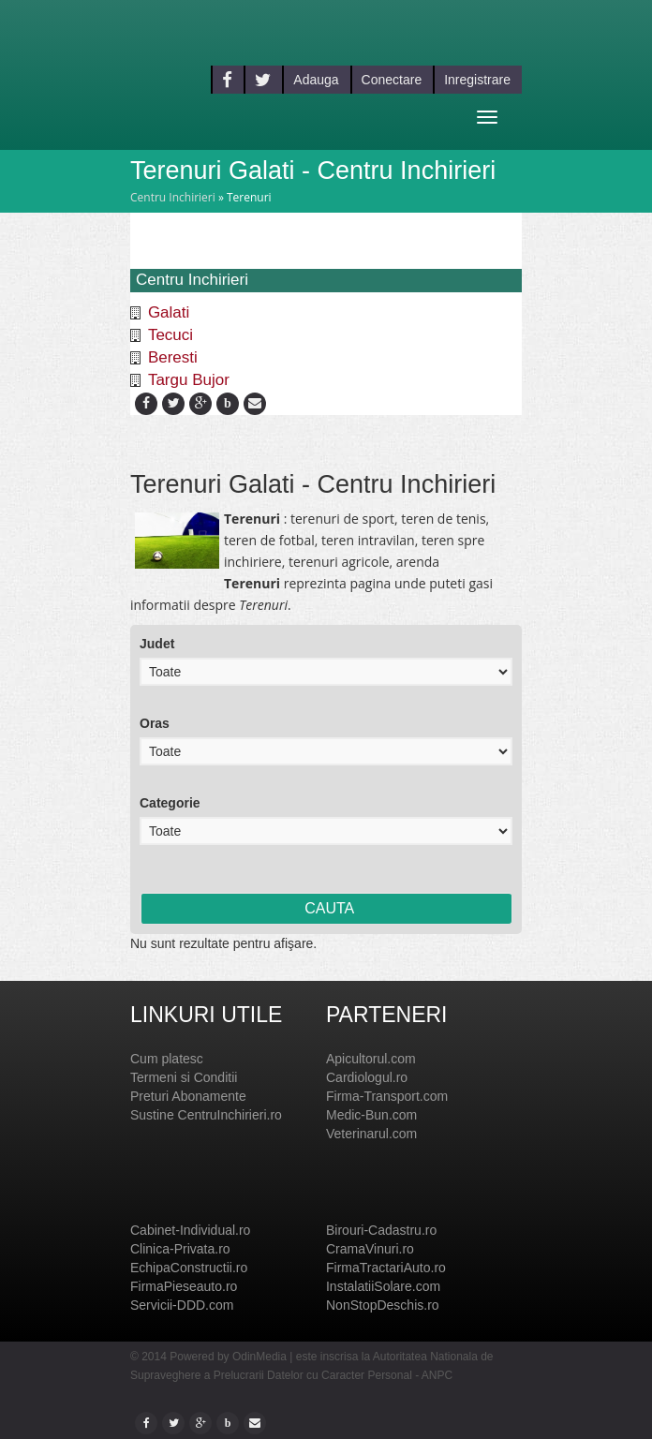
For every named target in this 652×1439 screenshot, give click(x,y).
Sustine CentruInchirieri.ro (206, 1114)
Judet (157, 643)
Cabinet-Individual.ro (190, 1230)
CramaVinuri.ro (370, 1248)
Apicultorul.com (371, 1058)
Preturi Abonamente (188, 1096)
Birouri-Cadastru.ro (381, 1230)
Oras (155, 723)
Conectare (392, 79)
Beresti (173, 357)
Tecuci (170, 335)
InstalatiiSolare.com (383, 1286)
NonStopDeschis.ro (382, 1305)
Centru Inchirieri (172, 197)
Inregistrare (477, 79)
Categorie (170, 802)
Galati (168, 312)
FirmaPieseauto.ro (183, 1286)
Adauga (315, 79)
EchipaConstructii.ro (188, 1267)
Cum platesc (166, 1058)
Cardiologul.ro (367, 1077)
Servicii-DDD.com (181, 1305)
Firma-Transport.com (387, 1096)
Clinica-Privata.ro (180, 1248)
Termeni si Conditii (183, 1077)
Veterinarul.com (371, 1133)
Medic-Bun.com (371, 1114)
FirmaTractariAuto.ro (386, 1267)
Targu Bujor (189, 380)
